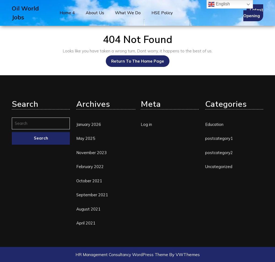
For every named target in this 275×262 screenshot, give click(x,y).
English (219, 4)
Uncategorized (218, 221)
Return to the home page (140, 59)
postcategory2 (219, 207)
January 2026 (88, 179)
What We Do (128, 13)
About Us (95, 13)
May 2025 (85, 193)
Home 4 (67, 13)
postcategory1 (219, 193)
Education (214, 179)
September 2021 (92, 249)
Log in (146, 179)
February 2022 (90, 221)
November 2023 (91, 207)
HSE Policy (162, 13)
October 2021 (89, 235)
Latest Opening (253, 13)
